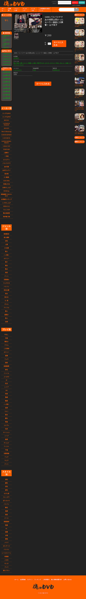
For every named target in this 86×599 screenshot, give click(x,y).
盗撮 (6, 355)
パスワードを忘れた (76, 5)
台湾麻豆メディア (6, 199)
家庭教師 (6, 521)
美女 (6, 293)
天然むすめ (6, 184)
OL (6, 528)
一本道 (6, 156)
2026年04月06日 (6, 64)
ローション (6, 432)
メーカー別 (33, 9)
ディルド (6, 443)
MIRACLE (6, 206)
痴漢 (6, 439)
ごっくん (6, 373)
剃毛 (6, 369)
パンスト (6, 549)
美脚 (6, 511)
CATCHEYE (6, 138)
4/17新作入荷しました (6, 40)
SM (6, 390)
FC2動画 (6, 177)
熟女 (6, 269)
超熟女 (6, 314)
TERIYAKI (6, 149)
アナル (6, 345)
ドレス (6, 567)
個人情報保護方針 (56, 579)
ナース (6, 518)
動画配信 (6, 234)
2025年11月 (6, 88)
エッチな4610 (6, 113)
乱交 (6, 383)
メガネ (6, 560)
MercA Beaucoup (6, 131)
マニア (6, 460)
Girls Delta (6, 180)
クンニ (6, 276)
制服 (6, 525)
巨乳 (6, 241)
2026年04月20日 (6, 53)
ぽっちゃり (6, 500)
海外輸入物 (6, 216)
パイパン (6, 286)
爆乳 (6, 483)
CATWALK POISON (6, 124)
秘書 (6, 532)
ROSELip (6, 191)
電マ (6, 262)
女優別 (9, 9)
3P (6, 380)
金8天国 (6, 166)
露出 (6, 418)
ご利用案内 (46, 579)
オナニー (6, 258)
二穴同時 (6, 348)
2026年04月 (6, 72)
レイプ (6, 387)
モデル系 (6, 493)
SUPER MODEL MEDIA (6, 142)
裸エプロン (6, 570)
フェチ (6, 457)
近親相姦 (6, 453)
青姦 (6, 422)
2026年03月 (6, 75)
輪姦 (6, 400)
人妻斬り (6, 152)
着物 (6, 539)
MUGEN (6, 128)
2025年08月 (6, 98)
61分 (34, 70)
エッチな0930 (6, 117)
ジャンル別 (16, 9)
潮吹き (6, 341)
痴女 (6, 265)
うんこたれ (6, 209)
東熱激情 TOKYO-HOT (6, 195)
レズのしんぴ (6, 203)
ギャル (6, 304)
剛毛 (6, 507)
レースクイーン (6, 553)
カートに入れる (58, 43)
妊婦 (6, 321)
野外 (6, 415)
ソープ (6, 436)
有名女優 (6, 290)
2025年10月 (6, 91)
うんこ (6, 411)
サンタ (6, 563)
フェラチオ (6, 283)
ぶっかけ (6, 376)
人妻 (6, 244)
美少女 (6, 297)
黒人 (6, 318)
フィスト (6, 446)
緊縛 (6, 397)
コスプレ (6, 425)
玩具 (6, 429)
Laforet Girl (6, 146)
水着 (6, 535)
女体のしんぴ (6, 187)
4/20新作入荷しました (6, 36)
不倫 (6, 450)
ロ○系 (6, 300)
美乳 (6, 479)
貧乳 (6, 490)
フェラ (6, 359)
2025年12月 (6, 85)
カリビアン (6, 159)
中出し (6, 334)
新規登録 (81, 2)
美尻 (6, 272)
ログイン (75, 2)
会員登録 (23, 579)
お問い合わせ (67, 579)
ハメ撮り (6, 255)
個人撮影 (6, 237)
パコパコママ (6, 163)
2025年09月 (6, 95)
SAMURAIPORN (6, 134)
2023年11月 (56, 70)
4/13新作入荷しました (6, 44)
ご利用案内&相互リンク (44, 9)
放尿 (6, 408)
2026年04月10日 (6, 61)
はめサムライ (6, 170)
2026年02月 (6, 78)
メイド (6, 542)
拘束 (6, 393)
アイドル (6, 307)
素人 (6, 251)
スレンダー (6, 497)
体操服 (6, 556)
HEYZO (6, 120)
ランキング (25, 9)
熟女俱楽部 (6, 213)
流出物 (6, 173)
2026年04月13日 (6, 59)
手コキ (42, 63)
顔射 (6, 362)
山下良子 (16, 58)
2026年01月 (6, 82)
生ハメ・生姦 (64, 63)
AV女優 (6, 248)
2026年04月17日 (6, 56)
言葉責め (6, 279)
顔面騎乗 (6, 366)
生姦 (6, 338)
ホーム (3, 9)
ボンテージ (6, 546)
